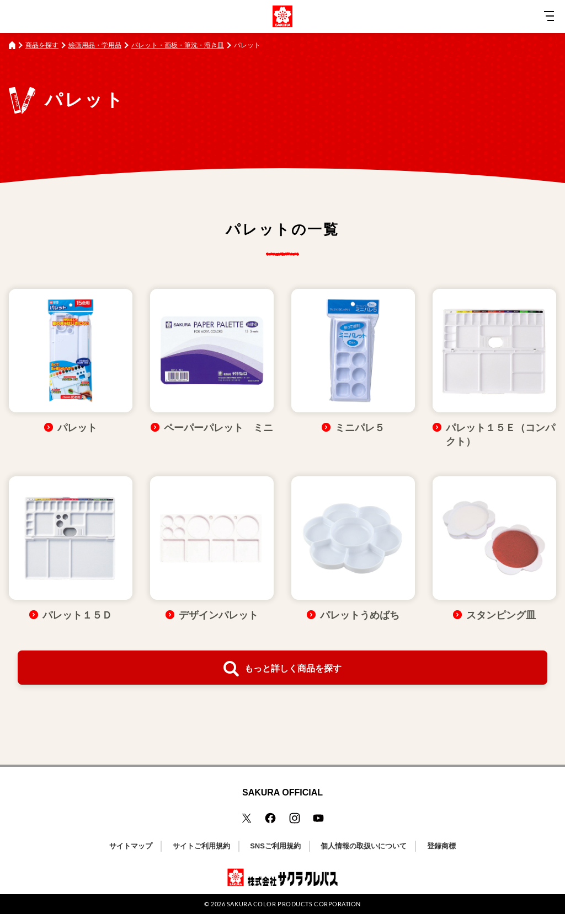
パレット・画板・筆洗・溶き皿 (177, 45)
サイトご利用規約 (201, 846)
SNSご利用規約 (275, 846)
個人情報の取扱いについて (364, 846)
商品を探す (41, 45)
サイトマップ (130, 846)
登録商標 (441, 846)
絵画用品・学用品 (94, 45)
